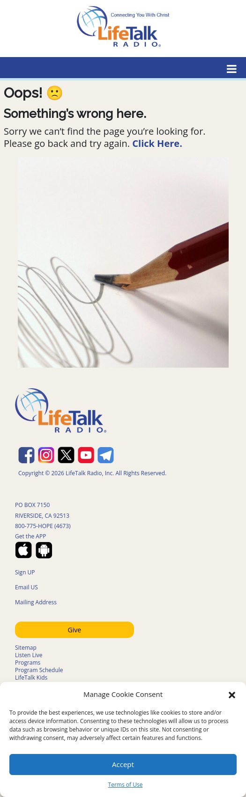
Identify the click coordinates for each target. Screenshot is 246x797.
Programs (27, 663)
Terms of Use (125, 785)
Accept (123, 764)
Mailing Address (36, 602)
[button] (232, 694)
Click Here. (157, 143)
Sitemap (26, 648)
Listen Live (29, 655)
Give (74, 629)
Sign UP (25, 572)
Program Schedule (39, 670)
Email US (26, 587)
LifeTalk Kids (31, 677)
